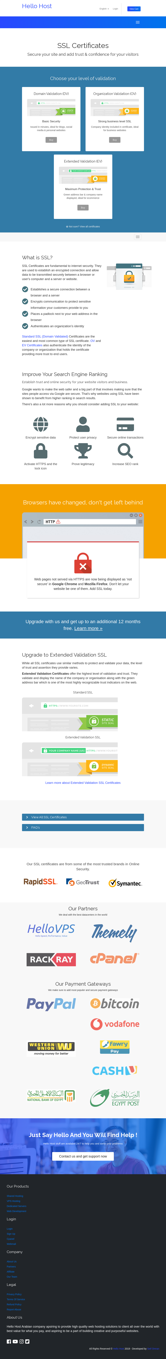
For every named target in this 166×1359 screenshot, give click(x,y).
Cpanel (10, 1239)
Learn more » (88, 628)
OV (92, 341)
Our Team (12, 1277)
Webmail (11, 1244)
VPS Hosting (13, 1201)
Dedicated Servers (16, 1206)
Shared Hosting (15, 1196)
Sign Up (11, 1233)
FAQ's (35, 827)
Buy (51, 140)
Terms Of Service (16, 1299)
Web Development (16, 1211)
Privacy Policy (14, 1294)
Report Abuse (14, 1309)
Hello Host (37, 6)
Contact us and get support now (83, 1156)
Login (115, 9)
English (104, 9)
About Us (12, 1261)
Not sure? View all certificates (83, 226)
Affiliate (11, 1271)
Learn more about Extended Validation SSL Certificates (83, 782)
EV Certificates (32, 345)
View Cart (133, 9)
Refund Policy (14, 1304)
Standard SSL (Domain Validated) (45, 336)
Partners (11, 1266)
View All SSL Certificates (49, 817)
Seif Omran (153, 1348)
